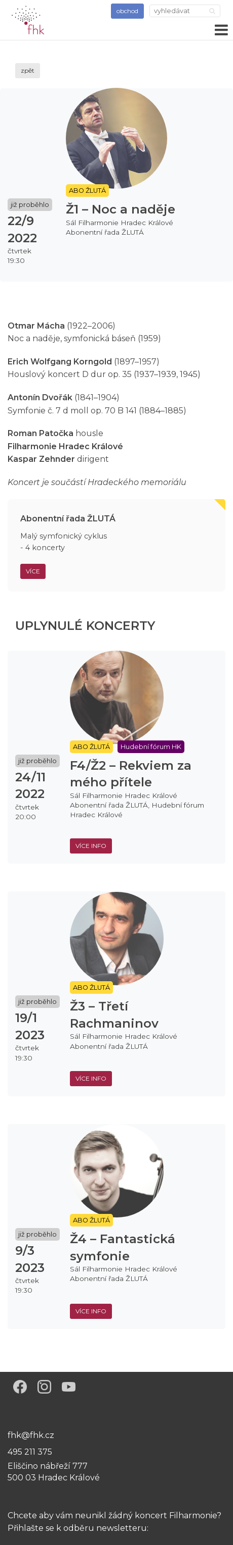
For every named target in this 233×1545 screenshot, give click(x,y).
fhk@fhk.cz (31, 1435)
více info (90, 845)
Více (33, 571)
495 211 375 (30, 1452)
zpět (27, 70)
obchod (127, 11)
